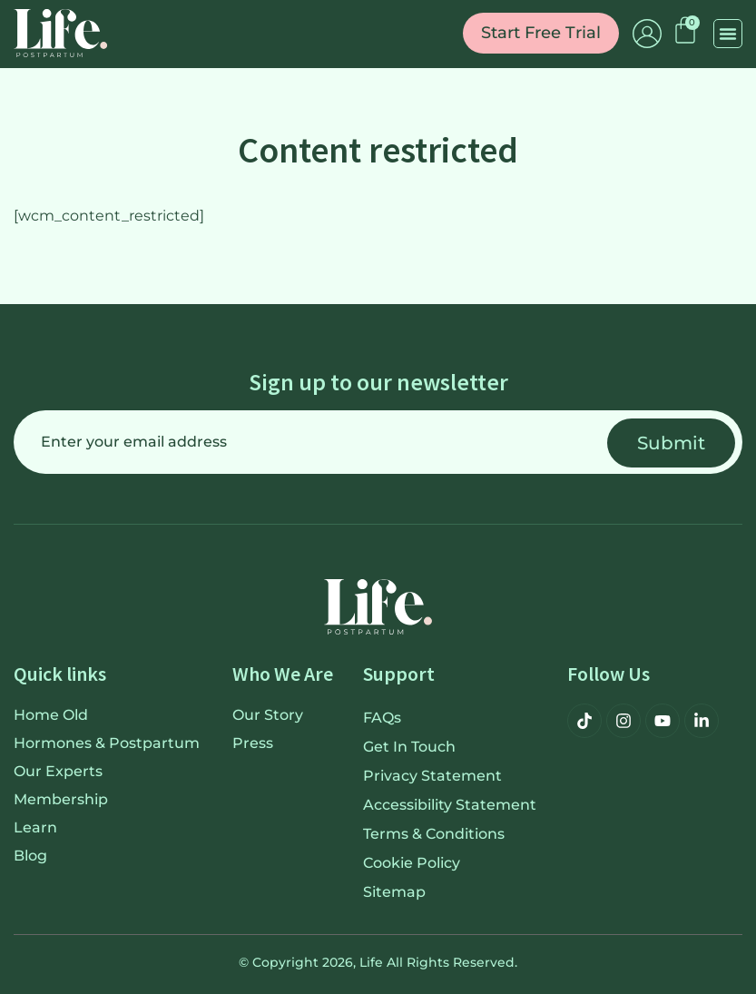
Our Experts (58, 771)
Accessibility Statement (449, 804)
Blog (30, 855)
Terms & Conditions (434, 833)
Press (252, 743)
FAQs (382, 717)
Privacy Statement (432, 775)
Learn (35, 827)
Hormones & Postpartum (107, 743)
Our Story (267, 714)
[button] (727, 33)
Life (371, 962)
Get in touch (409, 746)
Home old (51, 714)
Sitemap (394, 892)
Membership (61, 799)
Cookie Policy (411, 862)
